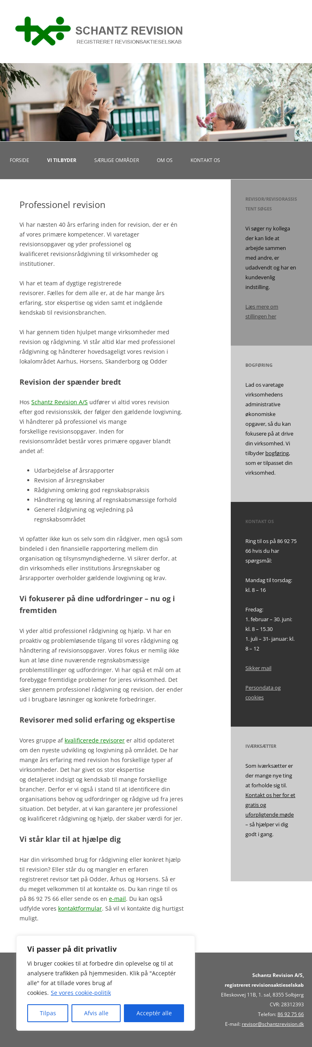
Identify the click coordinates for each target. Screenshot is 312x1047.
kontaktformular (80, 908)
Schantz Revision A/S (59, 402)
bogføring (277, 453)
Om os (165, 160)
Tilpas (48, 1013)
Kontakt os (205, 160)
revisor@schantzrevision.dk (273, 1024)
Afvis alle (96, 1013)
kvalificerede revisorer (95, 740)
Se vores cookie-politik (81, 993)
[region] (105, 983)
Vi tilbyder (61, 160)
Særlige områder (116, 160)
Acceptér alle (154, 1013)
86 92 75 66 (290, 1014)
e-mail (117, 898)
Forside (19, 160)
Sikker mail (258, 668)
